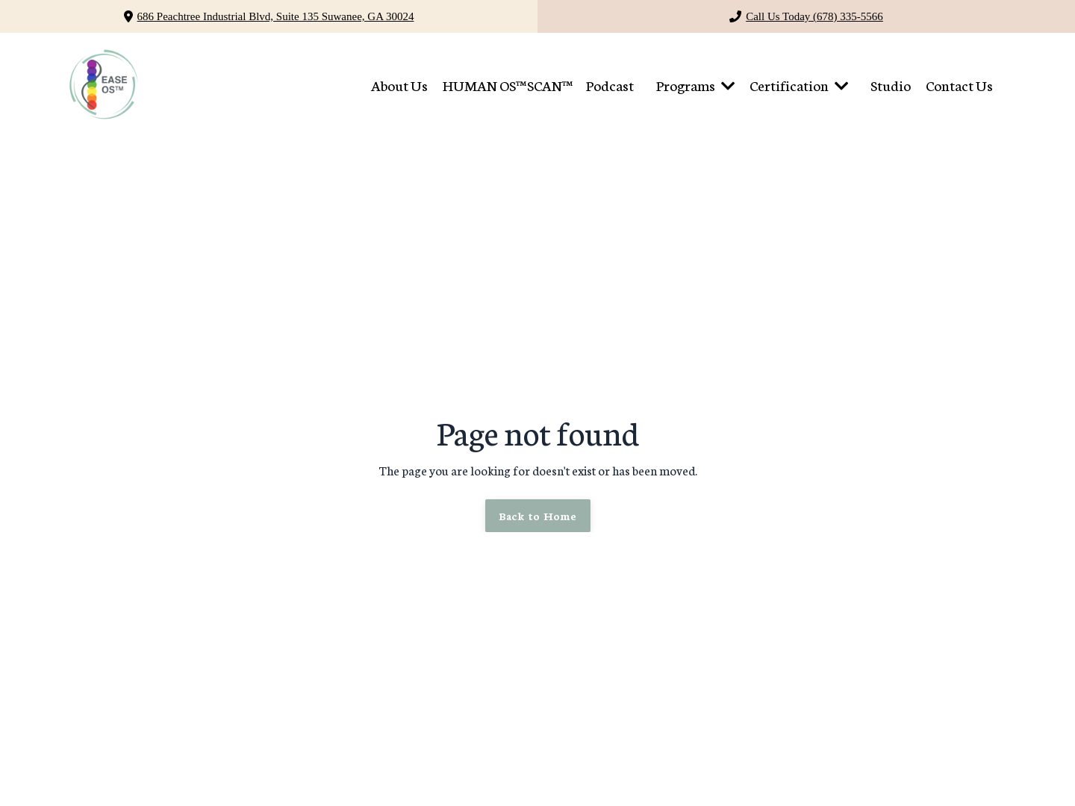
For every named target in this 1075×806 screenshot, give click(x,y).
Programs (695, 85)
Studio (890, 85)
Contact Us (959, 85)
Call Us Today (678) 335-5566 (814, 16)
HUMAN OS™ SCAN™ (507, 85)
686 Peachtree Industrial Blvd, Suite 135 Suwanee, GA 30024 (275, 16)
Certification (799, 85)
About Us (399, 85)
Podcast (610, 85)
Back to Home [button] (538, 515)
